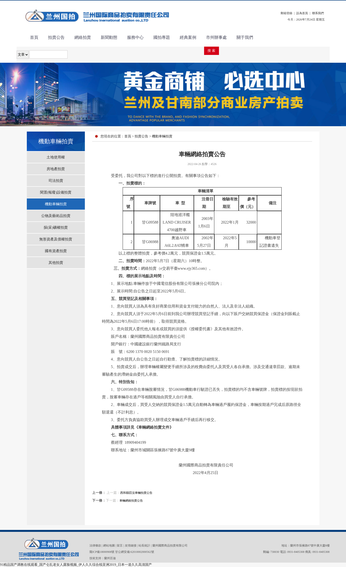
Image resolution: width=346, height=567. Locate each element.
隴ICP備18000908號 (102, 552)
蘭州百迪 (110, 558)
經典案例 (188, 37)
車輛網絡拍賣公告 (131, 500)
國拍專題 (161, 37)
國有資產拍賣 (56, 251)
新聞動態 (109, 37)
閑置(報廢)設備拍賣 (56, 192)
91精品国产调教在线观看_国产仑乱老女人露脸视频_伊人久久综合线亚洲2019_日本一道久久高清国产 (76, 565)
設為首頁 (302, 13)
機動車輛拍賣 (56, 204)
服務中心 (135, 37)
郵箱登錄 (286, 13)
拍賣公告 (56, 37)
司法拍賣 (56, 181)
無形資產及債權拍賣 (55, 239)
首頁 (34, 37)
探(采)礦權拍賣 (56, 227)
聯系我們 (318, 13)
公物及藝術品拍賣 (55, 216)
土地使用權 (56, 157)
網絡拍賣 (82, 37)
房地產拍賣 (56, 169)
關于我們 (245, 37)
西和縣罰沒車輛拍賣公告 (136, 493)
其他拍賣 (56, 263)
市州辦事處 (216, 37)
